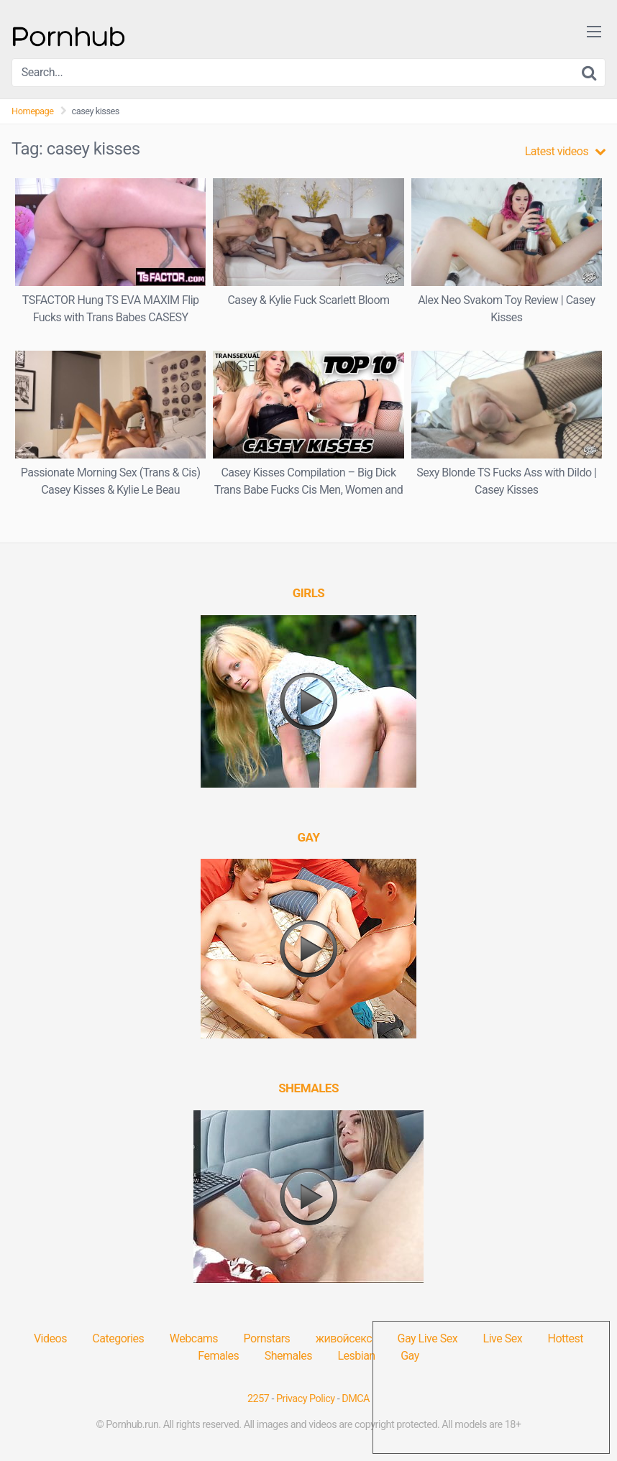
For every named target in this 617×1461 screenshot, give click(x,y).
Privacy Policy (305, 1399)
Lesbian (356, 1356)
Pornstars (267, 1338)
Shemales (288, 1356)
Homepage (33, 111)
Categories (118, 1338)
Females (218, 1356)
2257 (258, 1399)
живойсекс (344, 1338)
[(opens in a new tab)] (309, 593)
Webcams (194, 1338)
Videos (50, 1338)
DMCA (356, 1399)
